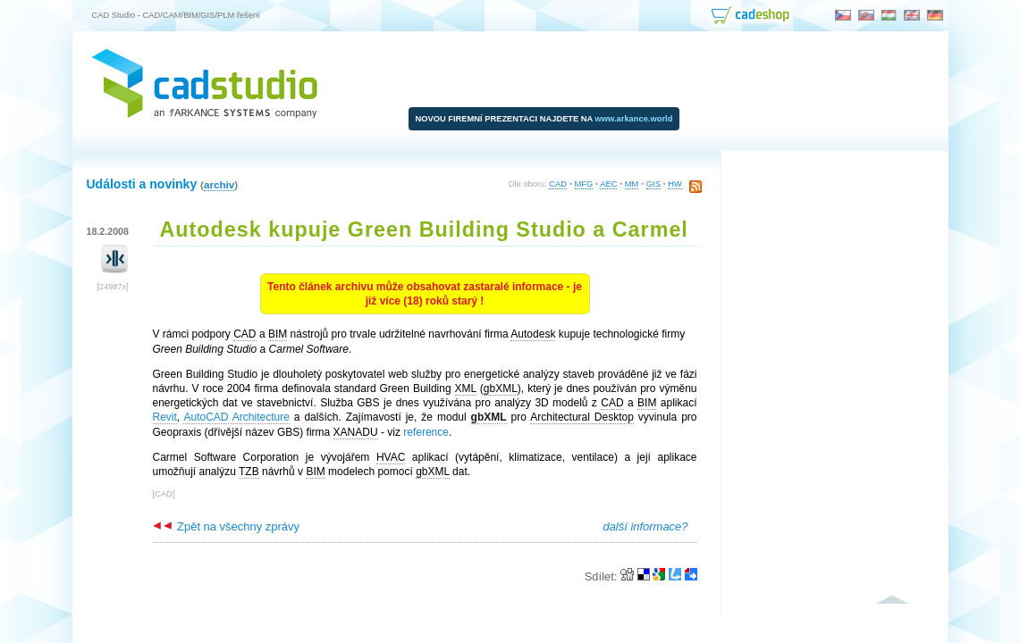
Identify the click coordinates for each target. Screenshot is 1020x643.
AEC (608, 184)
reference (426, 432)
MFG (584, 184)
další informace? (645, 526)
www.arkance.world (634, 118)
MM (632, 184)
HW (675, 184)
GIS (653, 184)
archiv (219, 184)
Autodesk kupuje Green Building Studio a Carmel (424, 229)
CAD (558, 184)
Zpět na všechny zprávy (226, 526)
